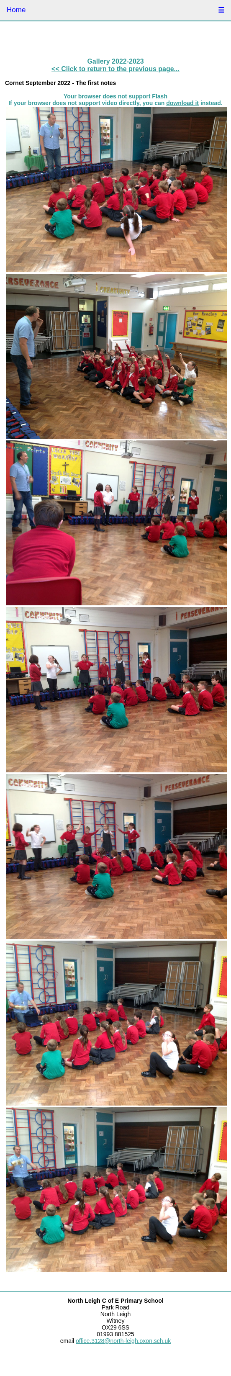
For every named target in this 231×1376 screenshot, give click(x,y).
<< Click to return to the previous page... (115, 68)
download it (182, 103)
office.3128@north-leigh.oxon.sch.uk (123, 1340)
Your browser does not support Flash (115, 96)
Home (16, 10)
